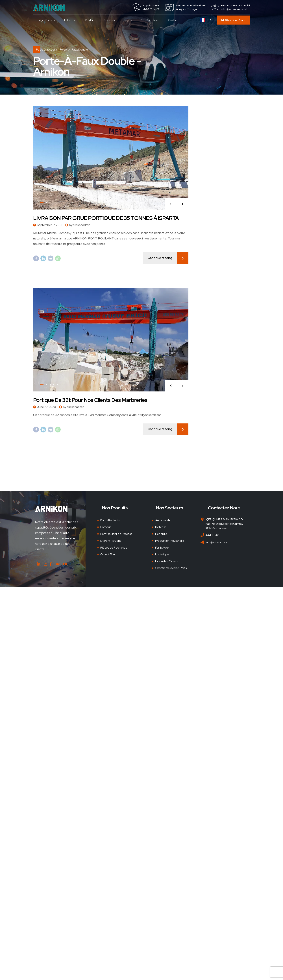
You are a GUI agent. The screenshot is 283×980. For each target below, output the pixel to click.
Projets (128, 20)
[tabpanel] (110, 157)
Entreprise (70, 20)
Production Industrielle (169, 541)
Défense (161, 527)
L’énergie (161, 534)
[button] (171, 204)
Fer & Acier (162, 547)
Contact (173, 20)
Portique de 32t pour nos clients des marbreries (90, 403)
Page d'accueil (45, 49)
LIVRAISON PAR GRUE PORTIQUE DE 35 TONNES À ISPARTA (106, 218)
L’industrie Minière (166, 561)
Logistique (162, 554)
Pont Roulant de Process (116, 534)
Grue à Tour (108, 554)
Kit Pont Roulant (110, 541)
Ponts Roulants (110, 520)
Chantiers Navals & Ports (171, 568)
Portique (106, 527)
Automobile (163, 520)
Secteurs (109, 20)
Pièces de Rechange (113, 547)
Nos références (150, 20)
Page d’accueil (46, 20)
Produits (90, 20)
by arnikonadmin (79, 225)
